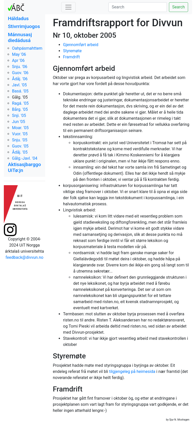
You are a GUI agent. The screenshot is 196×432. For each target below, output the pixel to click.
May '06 (19, 54)
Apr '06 (18, 60)
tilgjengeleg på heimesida (132, 371)
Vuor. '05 (20, 133)
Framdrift (71, 57)
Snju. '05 (19, 140)
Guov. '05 (20, 146)
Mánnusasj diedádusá (20, 37)
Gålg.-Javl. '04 (24, 158)
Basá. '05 (20, 91)
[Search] (137, 7)
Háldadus (18, 18)
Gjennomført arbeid (80, 44)
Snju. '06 (19, 66)
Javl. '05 (19, 85)
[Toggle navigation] (68, 7)
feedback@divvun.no (24, 257)
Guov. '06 (20, 72)
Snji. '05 (19, 115)
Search (178, 7)
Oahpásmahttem (27, 48)
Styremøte (72, 50)
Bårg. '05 (20, 109)
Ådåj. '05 (20, 152)
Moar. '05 (20, 127)
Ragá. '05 (20, 103)
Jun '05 (18, 121)
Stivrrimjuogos (24, 26)
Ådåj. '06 (20, 78)
